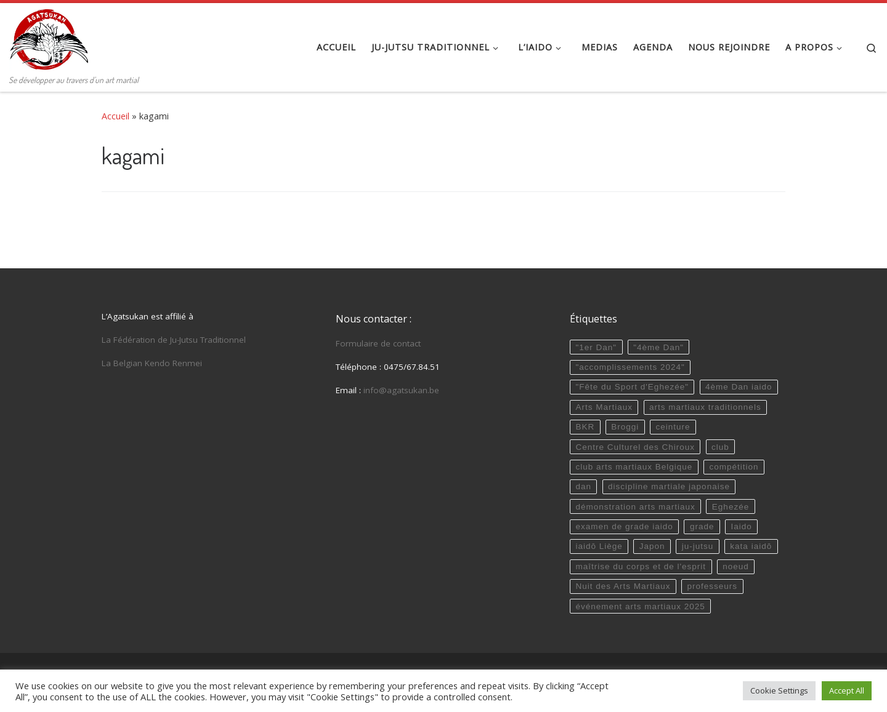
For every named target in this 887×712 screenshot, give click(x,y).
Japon (652, 546)
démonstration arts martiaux (635, 506)
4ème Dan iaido (738, 386)
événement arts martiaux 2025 (640, 606)
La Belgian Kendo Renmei (152, 363)
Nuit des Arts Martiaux (622, 586)
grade (702, 526)
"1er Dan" (596, 347)
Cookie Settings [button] (779, 690)
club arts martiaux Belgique (633, 466)
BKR (584, 426)
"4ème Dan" (658, 347)
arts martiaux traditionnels (705, 407)
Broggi (625, 426)
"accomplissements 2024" (629, 367)
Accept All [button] (846, 690)
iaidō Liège (598, 546)
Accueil (115, 116)
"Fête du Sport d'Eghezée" (632, 386)
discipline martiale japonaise (669, 486)
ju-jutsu (698, 546)
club (720, 447)
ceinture (672, 426)
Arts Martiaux (604, 407)
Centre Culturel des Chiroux (635, 447)
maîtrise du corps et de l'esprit (640, 566)
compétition (733, 466)
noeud (736, 566)
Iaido (741, 526)
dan (583, 486)
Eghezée (730, 506)
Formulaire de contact (378, 343)
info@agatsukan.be (401, 390)
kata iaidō (751, 546)
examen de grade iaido (624, 526)
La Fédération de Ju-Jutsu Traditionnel (174, 339)
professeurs (712, 586)
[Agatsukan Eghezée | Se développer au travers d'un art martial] (49, 37)
